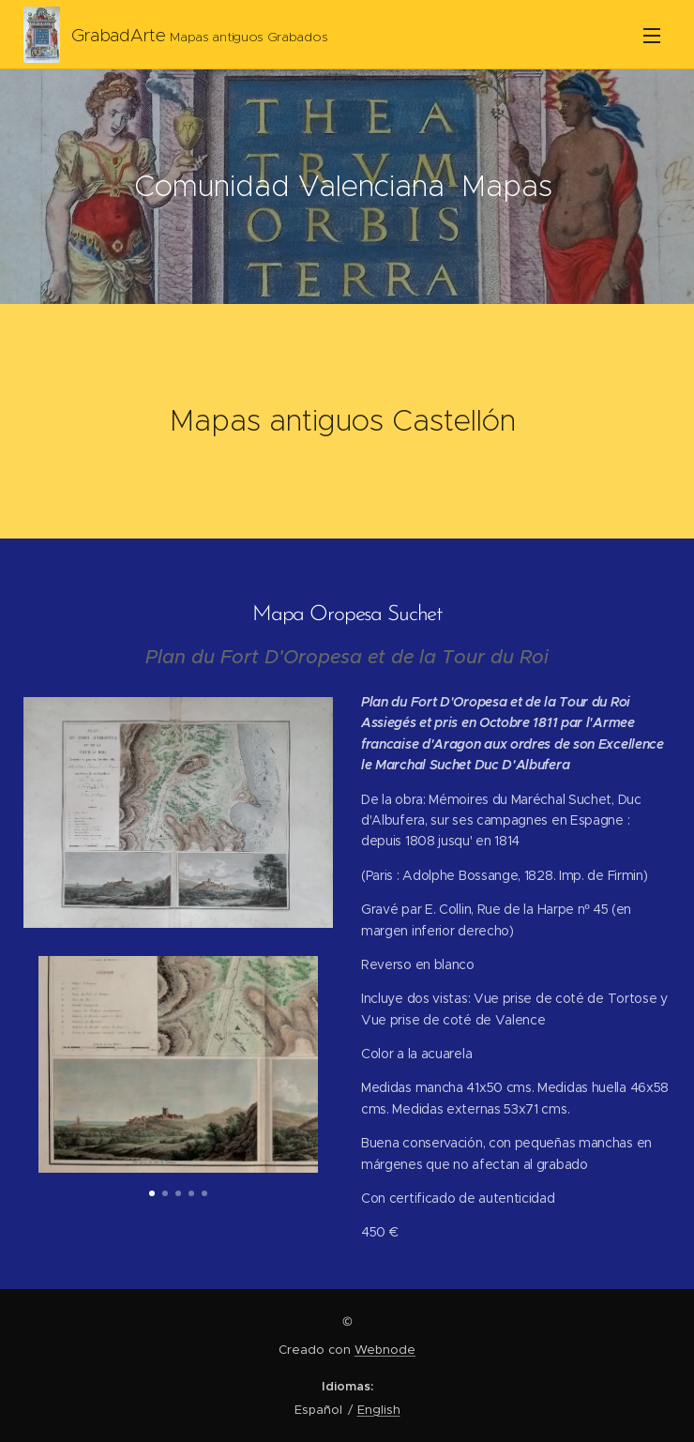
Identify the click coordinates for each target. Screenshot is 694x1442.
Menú (651, 36)
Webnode (385, 1350)
